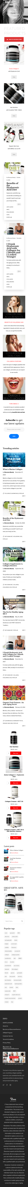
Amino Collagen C (14, 68)
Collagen (10, 385)
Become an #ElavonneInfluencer (12, 1029)
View (14, 77)
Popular (9, 323)
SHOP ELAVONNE (8, 1022)
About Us (5, 1026)
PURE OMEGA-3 (14, 404)
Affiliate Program (7, 1032)
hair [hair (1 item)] (26, 976)
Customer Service (8, 1036)
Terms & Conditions (8, 1039)
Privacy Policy (7, 1042)
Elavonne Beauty (12, 283)
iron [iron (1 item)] (26, 987)
